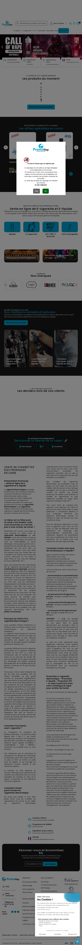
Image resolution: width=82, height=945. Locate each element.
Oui (45, 191)
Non (36, 191)
